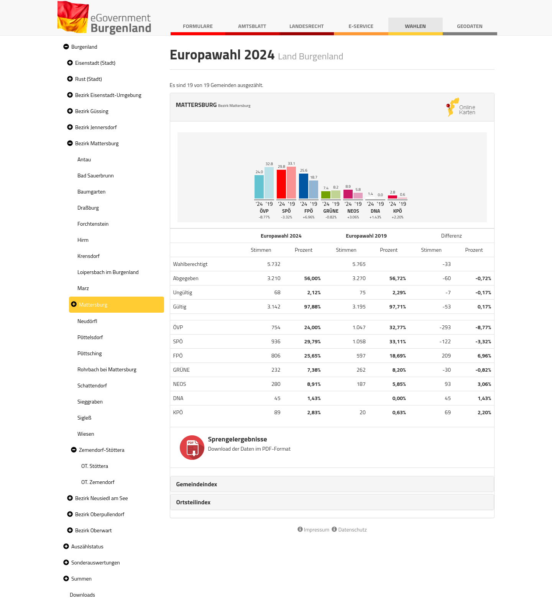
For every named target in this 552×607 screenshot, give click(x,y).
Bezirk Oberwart (93, 530)
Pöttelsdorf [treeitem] (90, 337)
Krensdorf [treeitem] (88, 256)
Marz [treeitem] (83, 288)
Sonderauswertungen (95, 562)
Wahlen (415, 26)
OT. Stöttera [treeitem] (94, 466)
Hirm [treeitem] (83, 240)
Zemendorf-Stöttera (102, 450)
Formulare (198, 26)
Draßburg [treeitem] (88, 207)
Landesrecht (306, 26)
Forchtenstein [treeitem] (92, 224)
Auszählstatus (87, 546)
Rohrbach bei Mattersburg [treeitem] (106, 369)
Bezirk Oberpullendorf (99, 514)
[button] (65, 46)
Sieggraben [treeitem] (90, 401)
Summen (81, 578)
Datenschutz (349, 529)
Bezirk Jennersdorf (96, 127)
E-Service (360, 26)
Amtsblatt (252, 26)
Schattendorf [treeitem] (92, 385)
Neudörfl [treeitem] (87, 321)
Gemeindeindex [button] (196, 484)
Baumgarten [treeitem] (91, 191)
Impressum (313, 529)
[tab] (332, 484)
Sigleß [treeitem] (84, 417)
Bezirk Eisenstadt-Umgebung (108, 95)
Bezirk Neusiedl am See (101, 498)
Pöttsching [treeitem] (89, 353)
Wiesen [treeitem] (85, 434)
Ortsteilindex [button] (193, 502)
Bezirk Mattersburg (97, 143)
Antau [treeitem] (84, 159)
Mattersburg (93, 304)
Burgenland (84, 47)
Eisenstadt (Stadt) (95, 63)
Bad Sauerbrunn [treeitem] (95, 175)
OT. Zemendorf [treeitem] (98, 482)
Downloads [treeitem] (82, 595)
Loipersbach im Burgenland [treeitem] (108, 272)
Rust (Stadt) (88, 79)
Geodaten (470, 26)
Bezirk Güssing (91, 111)
